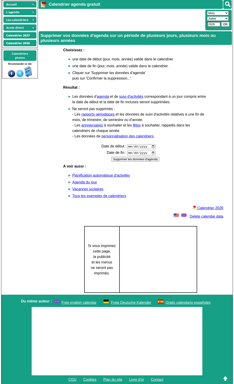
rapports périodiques (98, 114)
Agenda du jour (84, 182)
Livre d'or (136, 379)
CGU (72, 379)
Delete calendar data (198, 216)
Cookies (90, 379)
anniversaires (92, 125)
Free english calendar (79, 302)
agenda (103, 96)
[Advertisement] (121, 19)
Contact (157, 379)
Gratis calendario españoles (188, 302)
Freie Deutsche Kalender (131, 302)
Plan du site (112, 379)
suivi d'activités (131, 96)
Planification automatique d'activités (101, 175)
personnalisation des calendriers (128, 136)
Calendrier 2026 (208, 208)
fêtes (137, 125)
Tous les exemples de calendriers (99, 196)
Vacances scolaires (88, 189)
